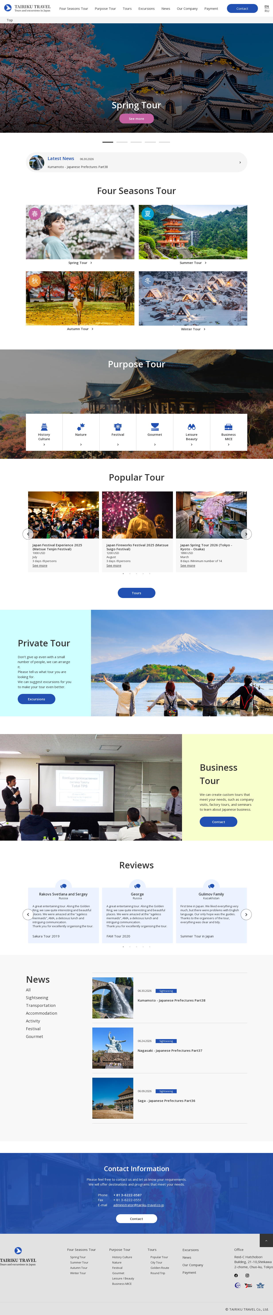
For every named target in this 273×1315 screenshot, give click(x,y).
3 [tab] (136, 142)
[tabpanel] (136, 78)
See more (136, 118)
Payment (211, 8)
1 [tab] (107, 142)
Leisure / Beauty (123, 1278)
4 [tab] (150, 142)
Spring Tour (78, 1257)
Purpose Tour (105, 8)
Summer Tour (79, 1262)
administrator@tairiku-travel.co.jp (138, 1205)
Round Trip (158, 1273)
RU (267, 10)
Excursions (146, 8)
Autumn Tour (78, 1268)
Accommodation (41, 1013)
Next (243, 531)
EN (267, 6)
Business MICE (122, 1284)
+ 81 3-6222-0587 (127, 1195)
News (165, 8)
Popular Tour (159, 1257)
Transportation (41, 1005)
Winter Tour (78, 1273)
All (28, 989)
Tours (127, 8)
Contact (242, 8)
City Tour (156, 1262)
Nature (117, 1262)
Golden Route (160, 1268)
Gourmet (34, 1036)
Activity (33, 1021)
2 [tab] (122, 142)
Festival (33, 1028)
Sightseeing (37, 997)
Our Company (187, 8)
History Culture (122, 1257)
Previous (25, 531)
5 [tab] (164, 142)
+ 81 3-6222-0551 (127, 1200)
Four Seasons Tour (73, 8)
